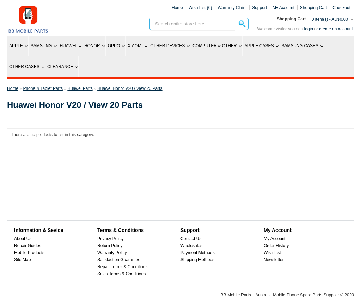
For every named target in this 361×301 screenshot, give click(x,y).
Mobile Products (29, 252)
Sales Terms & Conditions (121, 273)
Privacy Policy (110, 238)
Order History (276, 245)
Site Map (22, 259)
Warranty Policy (112, 252)
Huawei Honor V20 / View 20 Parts (130, 88)
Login (308, 28)
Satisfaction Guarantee (118, 259)
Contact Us (190, 238)
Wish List (272, 252)
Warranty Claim (232, 7)
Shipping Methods (197, 259)
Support (259, 7)
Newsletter (274, 259)
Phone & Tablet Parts (43, 88)
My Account (275, 238)
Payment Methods (197, 252)
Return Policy (109, 245)
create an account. (336, 28)
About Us (22, 238)
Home (177, 7)
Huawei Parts (79, 88)
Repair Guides (27, 245)
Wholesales (191, 245)
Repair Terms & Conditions (122, 266)
